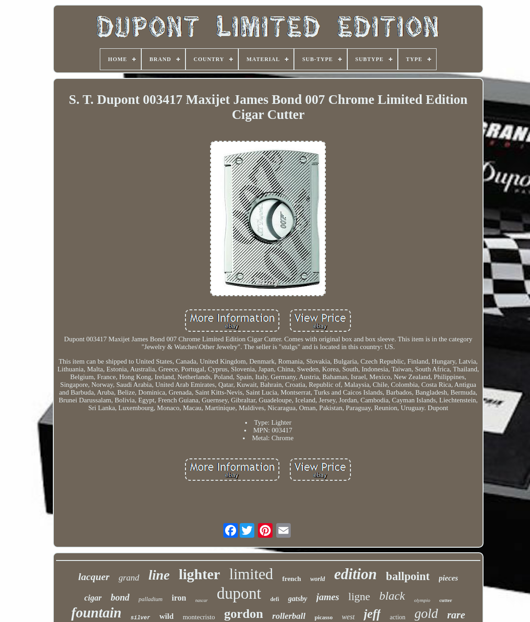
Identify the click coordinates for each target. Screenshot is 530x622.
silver (140, 618)
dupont (239, 593)
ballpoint (408, 576)
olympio (422, 600)
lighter (199, 574)
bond (120, 597)
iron (179, 597)
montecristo (199, 617)
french (291, 578)
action (397, 617)
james (327, 596)
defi (274, 599)
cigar (93, 597)
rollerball (288, 616)
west (348, 617)
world (317, 579)
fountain (96, 613)
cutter (445, 600)
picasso (323, 617)
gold (426, 613)
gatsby (297, 598)
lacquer (93, 576)
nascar (201, 600)
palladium (151, 599)
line (159, 574)
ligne (359, 596)
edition (355, 574)
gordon (243, 614)
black (392, 595)
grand (128, 577)
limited (251, 573)
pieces (448, 578)
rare (456, 615)
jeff (372, 614)
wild (167, 616)
